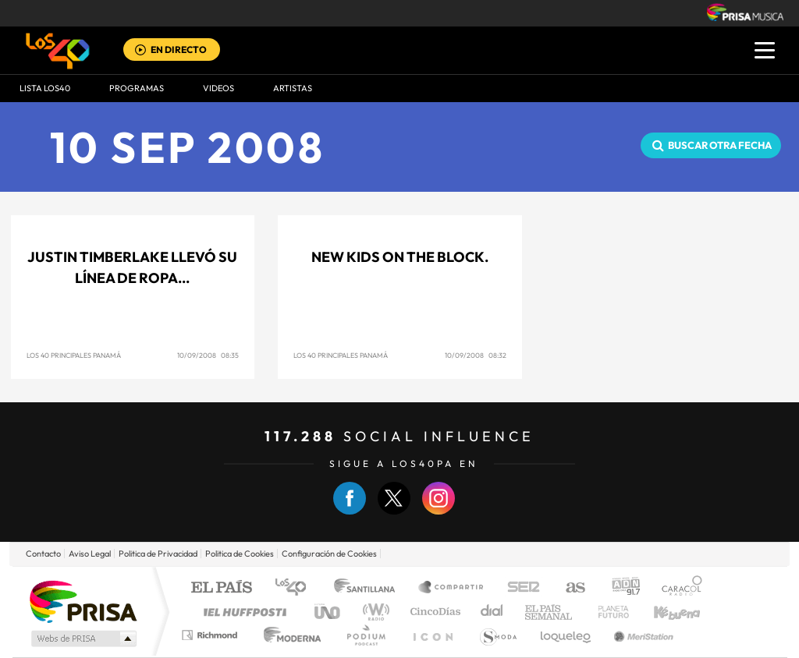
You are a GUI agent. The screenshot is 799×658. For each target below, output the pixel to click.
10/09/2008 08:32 (475, 355)
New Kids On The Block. (399, 257)
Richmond (211, 635)
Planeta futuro (607, 611)
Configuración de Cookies (329, 553)
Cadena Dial (492, 611)
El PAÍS (221, 588)
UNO (328, 611)
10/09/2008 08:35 (208, 355)
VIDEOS (218, 88)
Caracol (677, 588)
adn (620, 588)
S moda (497, 635)
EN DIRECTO (179, 49)
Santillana (369, 588)
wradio (373, 611)
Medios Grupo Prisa (82, 638)
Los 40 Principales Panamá (74, 355)
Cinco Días (433, 611)
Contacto (43, 553)
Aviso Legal (90, 553)
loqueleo (566, 635)
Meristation (641, 635)
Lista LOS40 (45, 88)
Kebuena (663, 611)
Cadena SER (518, 588)
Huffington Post (242, 611)
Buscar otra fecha (720, 145)
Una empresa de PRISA (83, 600)
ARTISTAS (292, 88)
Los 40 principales (296, 588)
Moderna (288, 635)
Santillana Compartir (452, 588)
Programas (136, 88)
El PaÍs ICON (432, 635)
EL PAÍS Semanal (550, 611)
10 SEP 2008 (187, 147)
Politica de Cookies (239, 553)
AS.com (568, 588)
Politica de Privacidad (158, 553)
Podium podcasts (365, 635)
